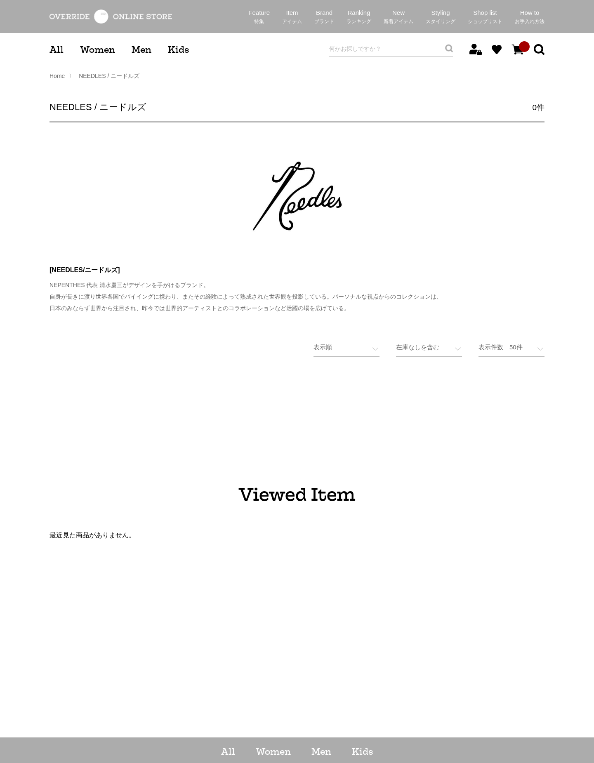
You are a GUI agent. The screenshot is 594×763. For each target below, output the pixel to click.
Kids (178, 50)
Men (141, 50)
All (57, 50)
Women (97, 50)
